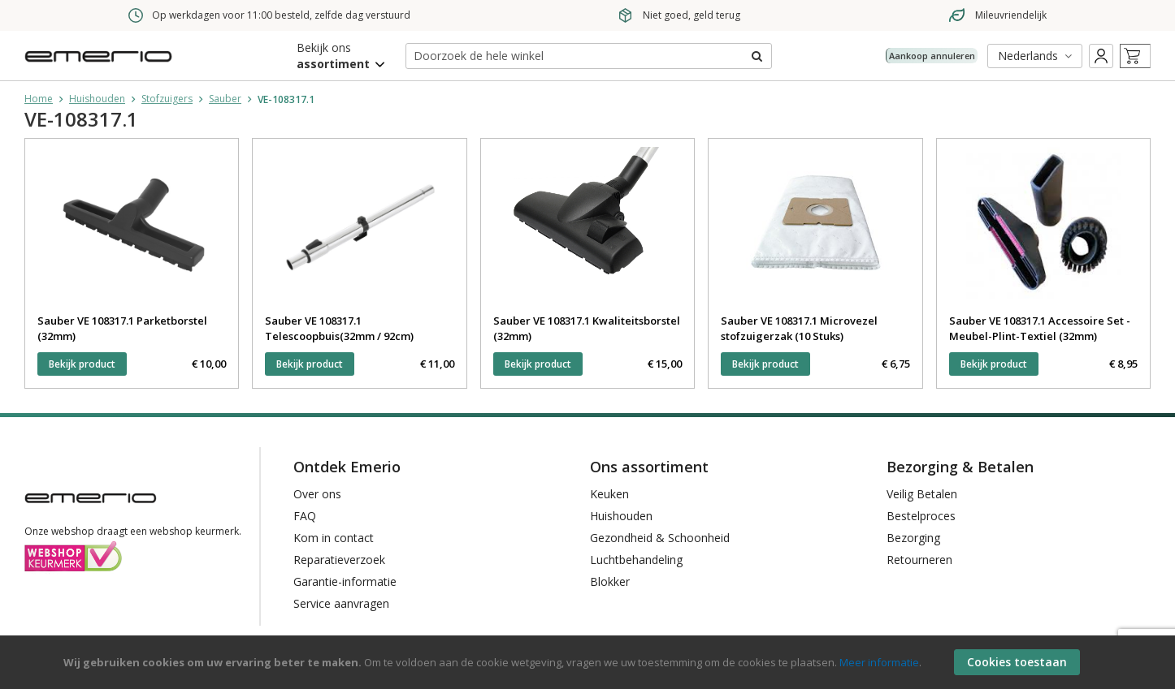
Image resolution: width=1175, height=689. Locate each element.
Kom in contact (333, 537)
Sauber (225, 99)
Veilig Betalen (922, 494)
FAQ (304, 515)
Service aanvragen (341, 603)
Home (38, 99)
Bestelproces (921, 515)
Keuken (609, 494)
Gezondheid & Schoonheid (660, 537)
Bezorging (913, 537)
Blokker (610, 581)
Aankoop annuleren (917, 55)
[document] (589, 662)
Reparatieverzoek (339, 559)
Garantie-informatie (345, 581)
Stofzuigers (167, 99)
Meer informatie (879, 662)
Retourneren (919, 559)
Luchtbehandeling (636, 559)
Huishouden (97, 99)
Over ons (317, 494)
